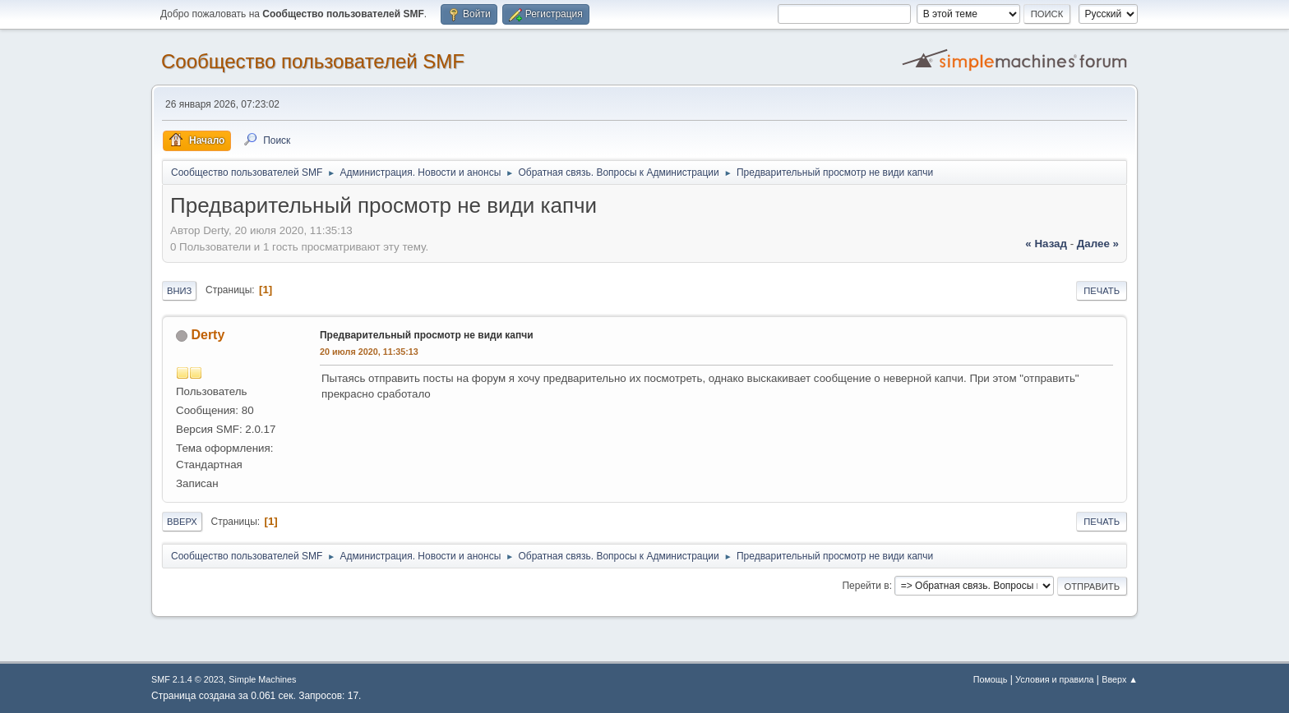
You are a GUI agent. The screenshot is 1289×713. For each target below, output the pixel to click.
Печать (1101, 291)
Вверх (182, 522)
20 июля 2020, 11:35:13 (369, 351)
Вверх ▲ (1120, 679)
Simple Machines (262, 679)
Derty (207, 335)
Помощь (990, 679)
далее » (1098, 243)
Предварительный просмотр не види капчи (427, 335)
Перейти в (865, 585)
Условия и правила (1054, 679)
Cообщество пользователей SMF (312, 61)
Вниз (179, 291)
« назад (1046, 243)
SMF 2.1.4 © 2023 (187, 679)
